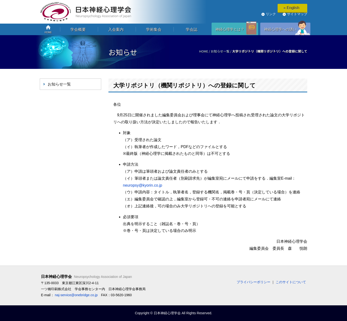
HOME (203, 51)
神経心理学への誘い (280, 29)
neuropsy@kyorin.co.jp (142, 185)
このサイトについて (291, 282)
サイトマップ (297, 14)
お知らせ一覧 (220, 51)
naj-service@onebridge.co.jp (76, 295)
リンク (271, 14)
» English (292, 8)
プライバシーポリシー (253, 282)
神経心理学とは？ (229, 29)
